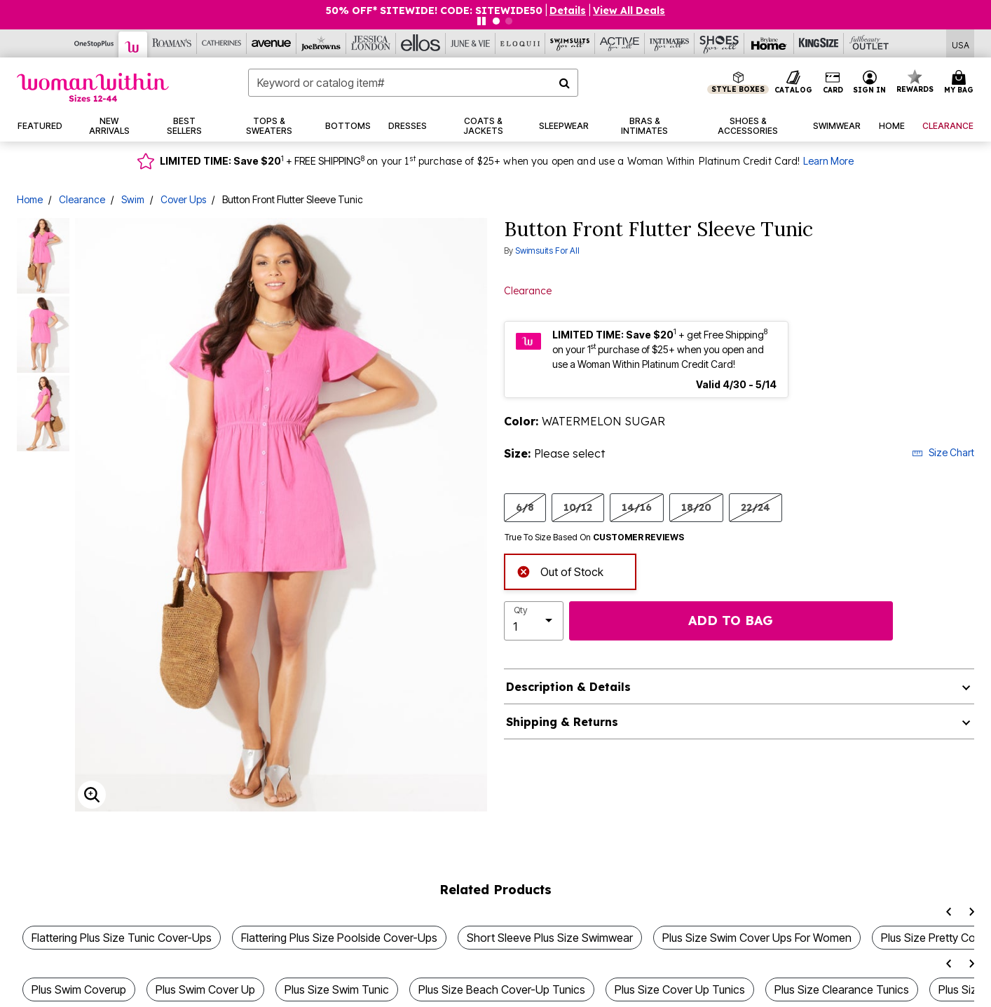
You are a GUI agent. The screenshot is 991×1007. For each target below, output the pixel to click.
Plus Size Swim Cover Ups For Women (757, 938)
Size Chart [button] (943, 452)
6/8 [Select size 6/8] (525, 507)
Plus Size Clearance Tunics (841, 989)
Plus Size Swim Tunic (337, 989)
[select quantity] (533, 620)
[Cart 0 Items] (961, 82)
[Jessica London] (371, 43)
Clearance (82, 199)
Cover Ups (183, 199)
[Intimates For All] (670, 43)
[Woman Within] (133, 44)
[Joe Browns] (321, 43)
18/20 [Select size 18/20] (696, 507)
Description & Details (568, 687)
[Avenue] (271, 43)
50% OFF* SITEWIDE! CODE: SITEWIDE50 (434, 10)
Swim (132, 199)
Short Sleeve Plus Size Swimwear (550, 938)
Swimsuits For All (547, 250)
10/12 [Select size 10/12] (577, 507)
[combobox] (413, 83)
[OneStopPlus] (94, 43)
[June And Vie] (471, 43)
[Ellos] (421, 43)
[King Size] (819, 43)
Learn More (828, 161)
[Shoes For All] (719, 43)
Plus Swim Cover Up (205, 989)
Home (30, 199)
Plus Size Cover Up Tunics (680, 989)
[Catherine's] (222, 43)
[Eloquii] (520, 43)
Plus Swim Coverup (79, 989)
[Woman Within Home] (93, 87)
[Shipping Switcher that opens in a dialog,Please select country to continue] (960, 44)
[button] (869, 82)
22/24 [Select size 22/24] (755, 507)
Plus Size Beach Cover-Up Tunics (501, 989)
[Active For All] (620, 43)
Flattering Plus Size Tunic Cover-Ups (122, 938)
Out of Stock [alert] (560, 570)
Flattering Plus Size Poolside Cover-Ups (339, 938)
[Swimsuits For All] (570, 43)
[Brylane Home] (769, 43)
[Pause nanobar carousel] (481, 21)
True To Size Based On (594, 537)
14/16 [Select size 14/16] (637, 507)
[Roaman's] (172, 43)
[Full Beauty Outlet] (869, 43)
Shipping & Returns (562, 722)
